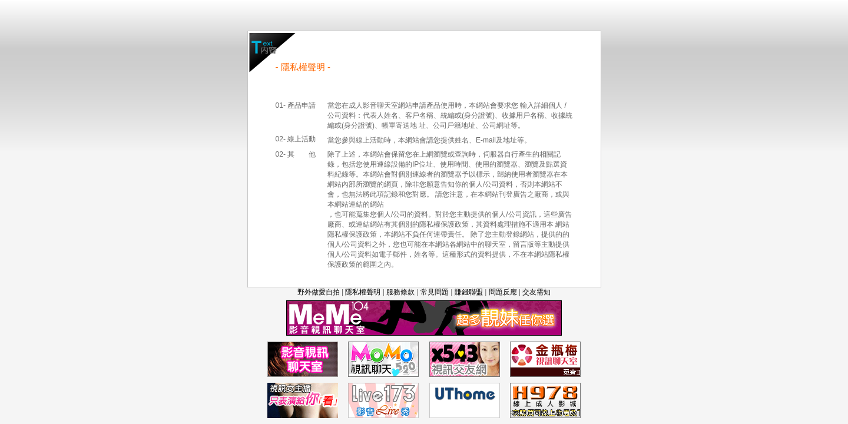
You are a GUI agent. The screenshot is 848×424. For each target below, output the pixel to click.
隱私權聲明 (362, 292)
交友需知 (536, 292)
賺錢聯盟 (469, 292)
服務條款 (400, 292)
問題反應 (503, 292)
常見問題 (434, 292)
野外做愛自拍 (318, 292)
